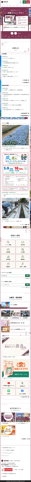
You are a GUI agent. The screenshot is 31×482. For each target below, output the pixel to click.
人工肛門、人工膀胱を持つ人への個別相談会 (13, 90)
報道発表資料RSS (25, 115)
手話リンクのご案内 (19, 469)
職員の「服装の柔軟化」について (11, 76)
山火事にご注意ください (9, 67)
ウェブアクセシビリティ (8, 452)
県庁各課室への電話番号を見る (9, 473)
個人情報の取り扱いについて (9, 447)
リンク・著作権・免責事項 (8, 450)
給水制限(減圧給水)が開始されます (11, 62)
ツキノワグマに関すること (9, 58)
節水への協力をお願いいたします (11, 71)
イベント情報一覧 (25, 224)
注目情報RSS (26, 82)
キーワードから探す (7, 272)
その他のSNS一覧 (25, 396)
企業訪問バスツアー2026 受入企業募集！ (13, 105)
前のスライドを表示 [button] (12, 33)
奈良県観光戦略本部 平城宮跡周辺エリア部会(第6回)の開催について (16, 95)
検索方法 (28, 278)
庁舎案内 (4, 476)
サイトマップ (5, 455)
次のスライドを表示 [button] (15, 33)
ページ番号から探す (7, 281)
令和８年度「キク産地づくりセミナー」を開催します (15, 100)
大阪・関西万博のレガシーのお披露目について (14, 109)
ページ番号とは (26, 287)
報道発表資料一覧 (25, 113)
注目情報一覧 (26, 80)
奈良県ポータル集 (26, 438)
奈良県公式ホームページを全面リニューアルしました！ (15, 28)
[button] (20, 2)
